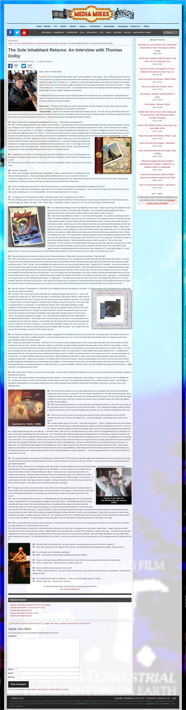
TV (56, 26)
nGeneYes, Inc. (163, 698)
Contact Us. (19, 706)
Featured (118, 32)
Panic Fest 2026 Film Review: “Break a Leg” (157, 136)
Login (174, 698)
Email (11, 673)
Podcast (127, 32)
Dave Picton (30, 61)
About (146, 26)
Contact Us (136, 26)
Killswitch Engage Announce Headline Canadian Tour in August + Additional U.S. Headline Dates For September (157, 164)
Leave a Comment (45, 61)
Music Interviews (35, 623)
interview (70, 623)
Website (11, 677)
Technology (92, 32)
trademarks (165, 704)
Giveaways (123, 26)
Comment (12, 636)
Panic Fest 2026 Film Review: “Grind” (157, 87)
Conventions (71, 32)
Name (11, 669)
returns (76, 623)
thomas (87, 623)
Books (74, 26)
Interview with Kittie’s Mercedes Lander (24, 613)
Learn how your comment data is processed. (53, 689)
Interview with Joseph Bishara (21, 610)
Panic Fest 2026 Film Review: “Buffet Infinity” (157, 79)
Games (84, 26)
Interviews (63, 43)
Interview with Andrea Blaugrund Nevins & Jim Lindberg (30, 605)
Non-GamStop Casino (142, 32)
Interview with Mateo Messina (21, 616)
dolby (56, 623)
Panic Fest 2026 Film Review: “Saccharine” (157, 185)
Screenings (110, 26)
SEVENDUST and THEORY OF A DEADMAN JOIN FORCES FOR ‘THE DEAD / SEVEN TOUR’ (157, 48)
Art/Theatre (96, 26)
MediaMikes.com (131, 698)
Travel (108, 32)
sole (81, 623)
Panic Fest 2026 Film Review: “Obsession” (157, 143)
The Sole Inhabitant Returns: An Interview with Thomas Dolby (36, 43)
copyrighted (150, 704)
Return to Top (17, 698)
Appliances (46, 32)
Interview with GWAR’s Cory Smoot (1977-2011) (27, 608)
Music (65, 26)
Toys (101, 32)
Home (39, 26)
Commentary (58, 32)
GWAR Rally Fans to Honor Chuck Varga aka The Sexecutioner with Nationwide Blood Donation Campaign (157, 115)
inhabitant (62, 623)
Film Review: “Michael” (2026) (157, 104)
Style (82, 32)
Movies (48, 26)
